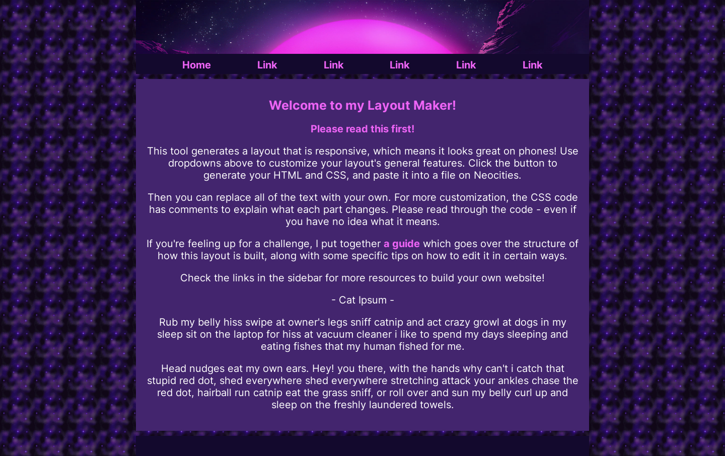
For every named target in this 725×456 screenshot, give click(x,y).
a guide (402, 244)
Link (267, 65)
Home (196, 65)
